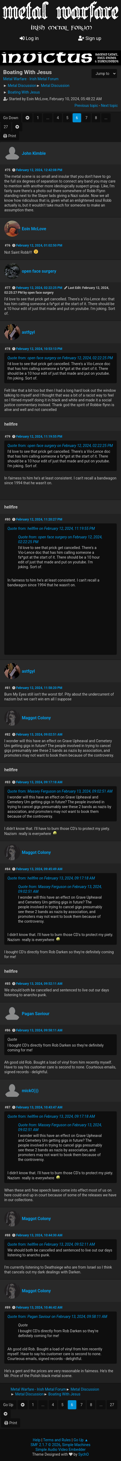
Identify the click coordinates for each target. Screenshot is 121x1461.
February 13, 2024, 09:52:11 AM (39, 984)
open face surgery (39, 271)
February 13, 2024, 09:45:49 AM (39, 869)
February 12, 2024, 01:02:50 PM (39, 245)
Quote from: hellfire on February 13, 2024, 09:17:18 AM (51, 878)
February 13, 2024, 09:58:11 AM (39, 1030)
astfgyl (28, 332)
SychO (83, 1454)
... (47, 118)
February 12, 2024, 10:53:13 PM (39, 349)
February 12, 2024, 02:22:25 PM (39, 288)
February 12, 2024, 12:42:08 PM (39, 170)
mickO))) (30, 1090)
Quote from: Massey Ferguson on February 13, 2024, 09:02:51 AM (59, 791)
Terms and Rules (57, 1440)
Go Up (8, 1405)
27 (6, 127)
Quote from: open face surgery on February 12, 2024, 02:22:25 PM (60, 358)
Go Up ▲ (80, 1440)
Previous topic (86, 105)
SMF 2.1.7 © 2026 (45, 1445)
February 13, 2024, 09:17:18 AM (39, 782)
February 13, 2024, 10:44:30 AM (39, 1235)
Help (36, 1440)
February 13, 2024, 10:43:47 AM (39, 1107)
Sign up (89, 38)
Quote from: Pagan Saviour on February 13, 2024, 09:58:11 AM (57, 1316)
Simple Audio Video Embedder (60, 1449)
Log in (29, 38)
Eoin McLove (34, 228)
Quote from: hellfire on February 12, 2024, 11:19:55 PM (51, 528)
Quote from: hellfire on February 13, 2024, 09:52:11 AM (51, 1244)
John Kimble (34, 153)
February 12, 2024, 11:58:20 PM (39, 688)
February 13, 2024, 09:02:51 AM (39, 734)
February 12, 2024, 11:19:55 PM (39, 436)
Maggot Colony (36, 717)
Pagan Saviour (35, 1013)
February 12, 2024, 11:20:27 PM (39, 519)
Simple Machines (76, 1445)
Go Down (10, 118)
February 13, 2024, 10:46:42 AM (39, 1307)
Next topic (109, 105)
